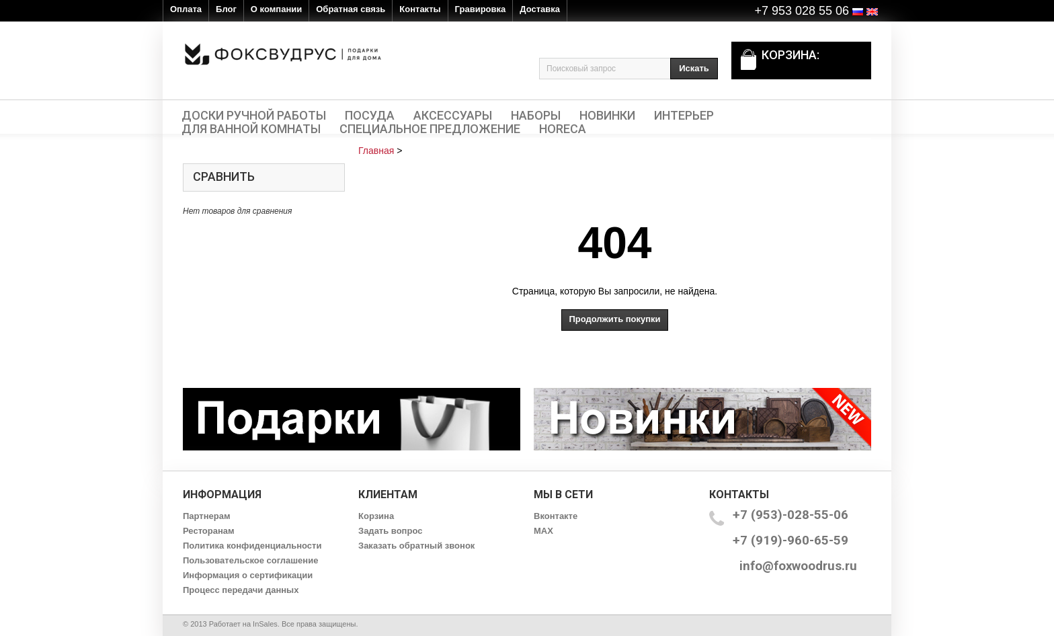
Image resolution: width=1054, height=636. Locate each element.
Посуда (370, 115)
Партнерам (207, 516)
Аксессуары (452, 115)
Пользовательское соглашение (250, 560)
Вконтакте (555, 516)
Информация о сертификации (248, 575)
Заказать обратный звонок (416, 546)
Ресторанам (209, 531)
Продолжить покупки (614, 319)
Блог (226, 9)
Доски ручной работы (253, 115)
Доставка (540, 9)
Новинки (607, 115)
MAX (543, 531)
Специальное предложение (429, 129)
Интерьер (684, 115)
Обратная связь (350, 9)
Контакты (419, 9)
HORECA (562, 129)
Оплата (186, 9)
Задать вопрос (390, 531)
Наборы (536, 115)
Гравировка (480, 9)
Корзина (376, 516)
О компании (276, 9)
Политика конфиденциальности (252, 546)
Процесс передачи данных (240, 590)
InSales (265, 624)
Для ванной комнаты (251, 129)
